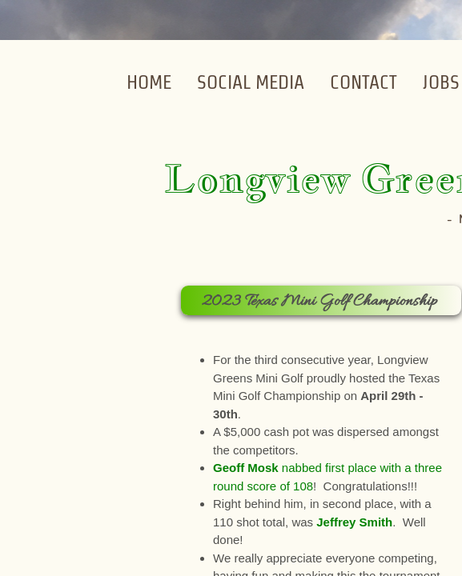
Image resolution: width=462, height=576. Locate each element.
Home (149, 82)
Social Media (250, 82)
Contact (363, 82)
